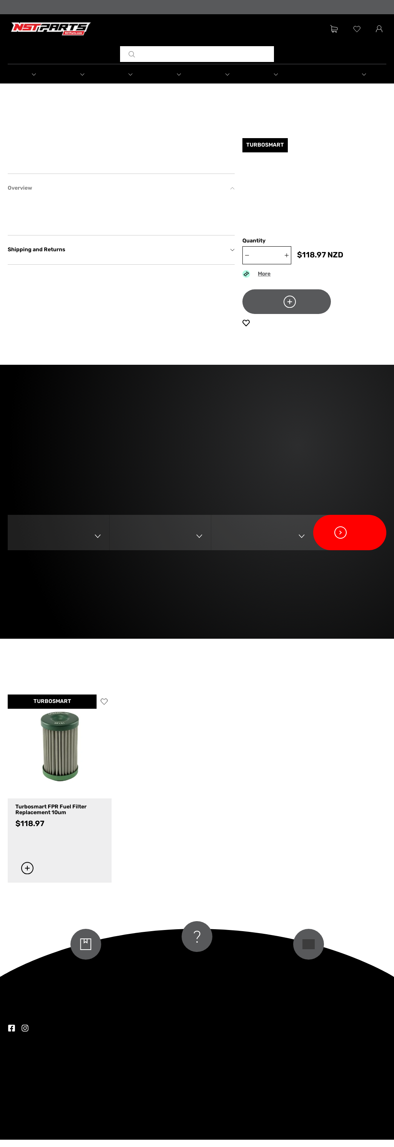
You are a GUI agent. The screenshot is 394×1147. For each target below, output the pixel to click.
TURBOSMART (52, 773)
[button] (42, 75)
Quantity (253, 248)
